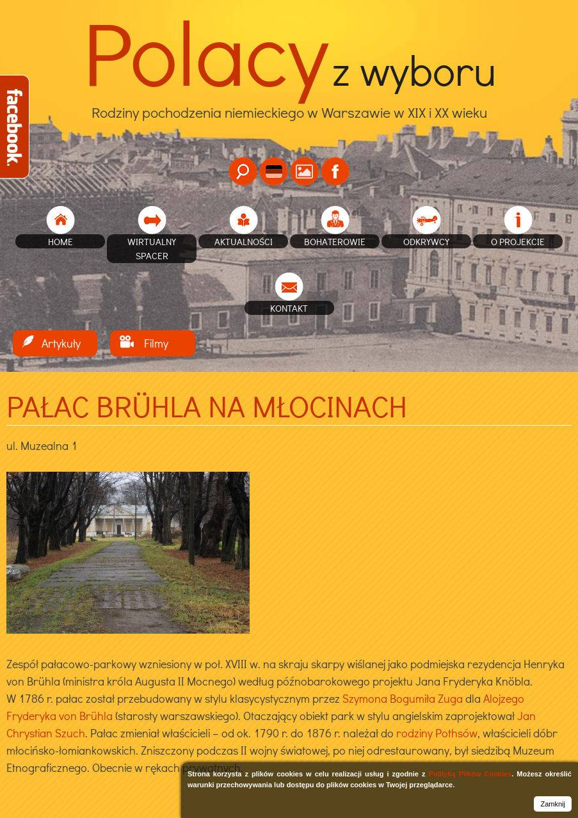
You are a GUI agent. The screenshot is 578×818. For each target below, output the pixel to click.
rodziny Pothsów (437, 733)
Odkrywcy (426, 241)
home (60, 241)
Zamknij (552, 804)
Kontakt (289, 307)
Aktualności (243, 241)
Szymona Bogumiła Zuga (402, 698)
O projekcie (518, 241)
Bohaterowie (334, 241)
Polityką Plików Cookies (469, 774)
